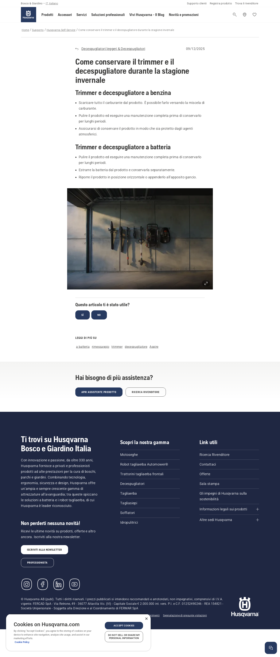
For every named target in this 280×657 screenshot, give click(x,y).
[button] (47, 14)
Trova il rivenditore (246, 3)
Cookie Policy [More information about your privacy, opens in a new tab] (22, 642)
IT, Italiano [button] (52, 3)
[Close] (146, 618)
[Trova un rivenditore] (244, 14)
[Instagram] (26, 584)
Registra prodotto (221, 3)
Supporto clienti (197, 3)
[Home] (28, 14)
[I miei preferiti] (254, 14)
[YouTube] (74, 584)
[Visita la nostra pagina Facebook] (42, 584)
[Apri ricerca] (234, 14)
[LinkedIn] (58, 584)
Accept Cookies (124, 625)
